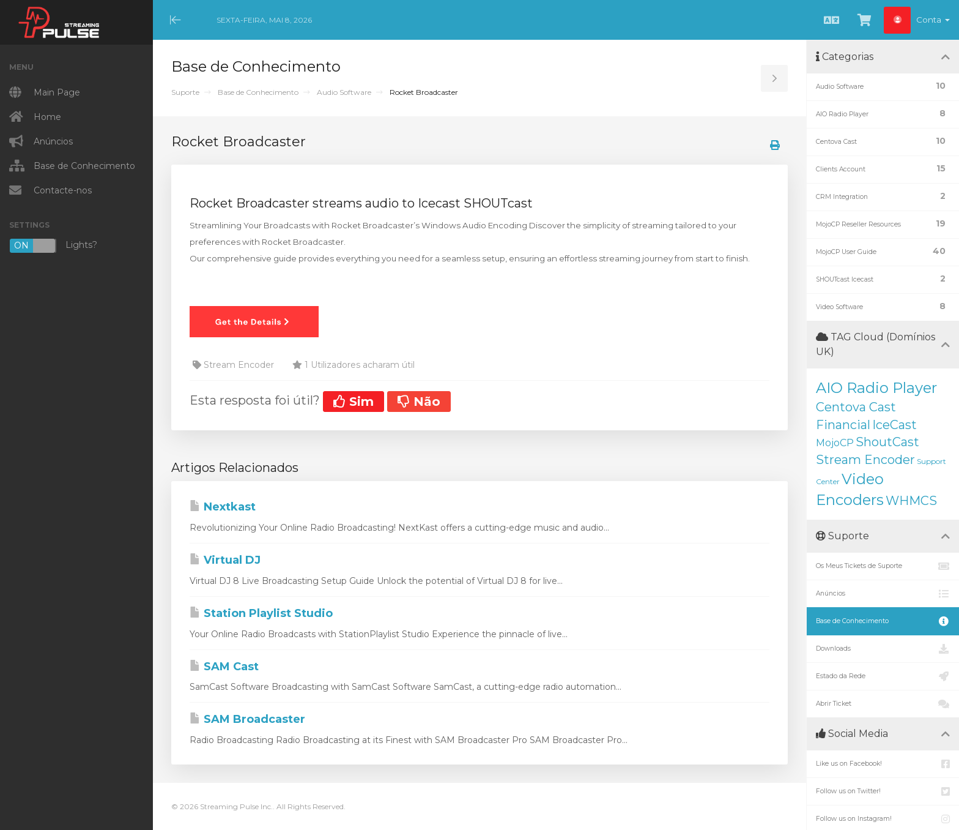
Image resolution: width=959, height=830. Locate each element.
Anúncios (883, 593)
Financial (843, 424)
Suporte (185, 92)
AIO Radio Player (876, 388)
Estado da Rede (883, 676)
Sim (353, 401)
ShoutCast (887, 442)
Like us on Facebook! (883, 764)
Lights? (53, 245)
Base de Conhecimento (258, 92)
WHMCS (911, 500)
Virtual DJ (225, 560)
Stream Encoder (865, 459)
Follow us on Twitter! (883, 791)
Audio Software (344, 92)
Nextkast (223, 507)
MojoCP (835, 443)
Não (419, 401)
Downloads (883, 648)
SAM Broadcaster (247, 719)
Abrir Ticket (883, 704)
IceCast (894, 424)
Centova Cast (856, 407)
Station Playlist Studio (261, 613)
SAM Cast (224, 666)
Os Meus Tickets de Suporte (883, 566)
